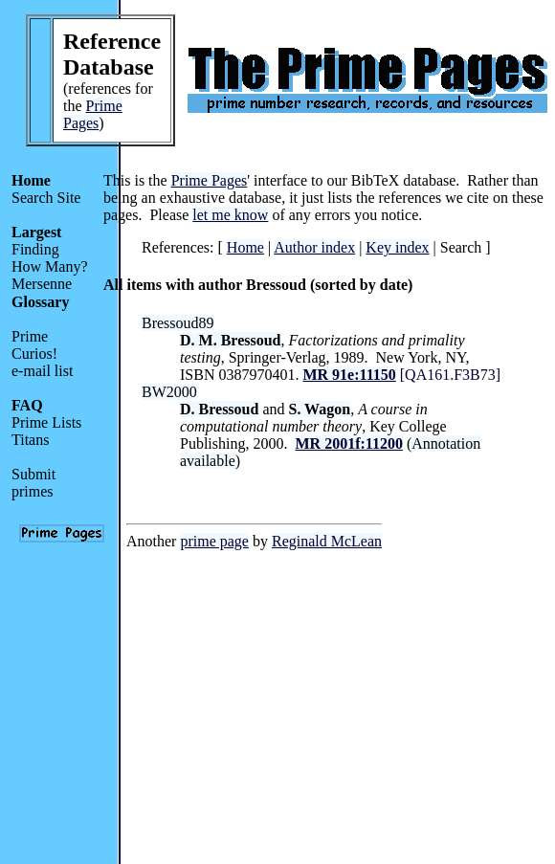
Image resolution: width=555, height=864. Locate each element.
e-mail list (42, 371)
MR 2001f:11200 (348, 443)
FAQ (27, 405)
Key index (397, 247)
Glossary (40, 302)
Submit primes (33, 482)
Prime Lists (46, 422)
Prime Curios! (34, 345)
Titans (30, 440)
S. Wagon (320, 409)
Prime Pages (92, 114)
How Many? (49, 266)
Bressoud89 (178, 323)
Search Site (45, 197)
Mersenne (41, 284)
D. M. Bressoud (230, 340)
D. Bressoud (219, 409)
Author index (314, 247)
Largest (36, 232)
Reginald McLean (327, 541)
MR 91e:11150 (348, 374)
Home (31, 180)
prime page (214, 541)
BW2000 (169, 392)
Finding (35, 249)
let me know (230, 215)
